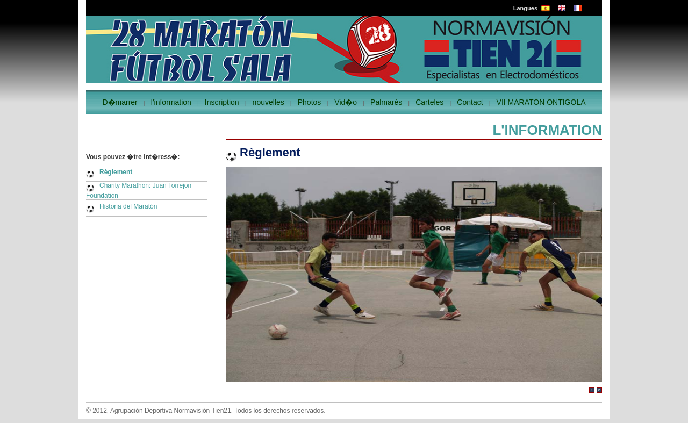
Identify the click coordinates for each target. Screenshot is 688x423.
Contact (470, 102)
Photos (309, 102)
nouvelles (268, 102)
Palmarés (386, 102)
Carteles (429, 102)
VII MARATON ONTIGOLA (541, 102)
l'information (171, 102)
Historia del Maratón (128, 206)
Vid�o (345, 102)
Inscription (222, 102)
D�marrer (119, 102)
